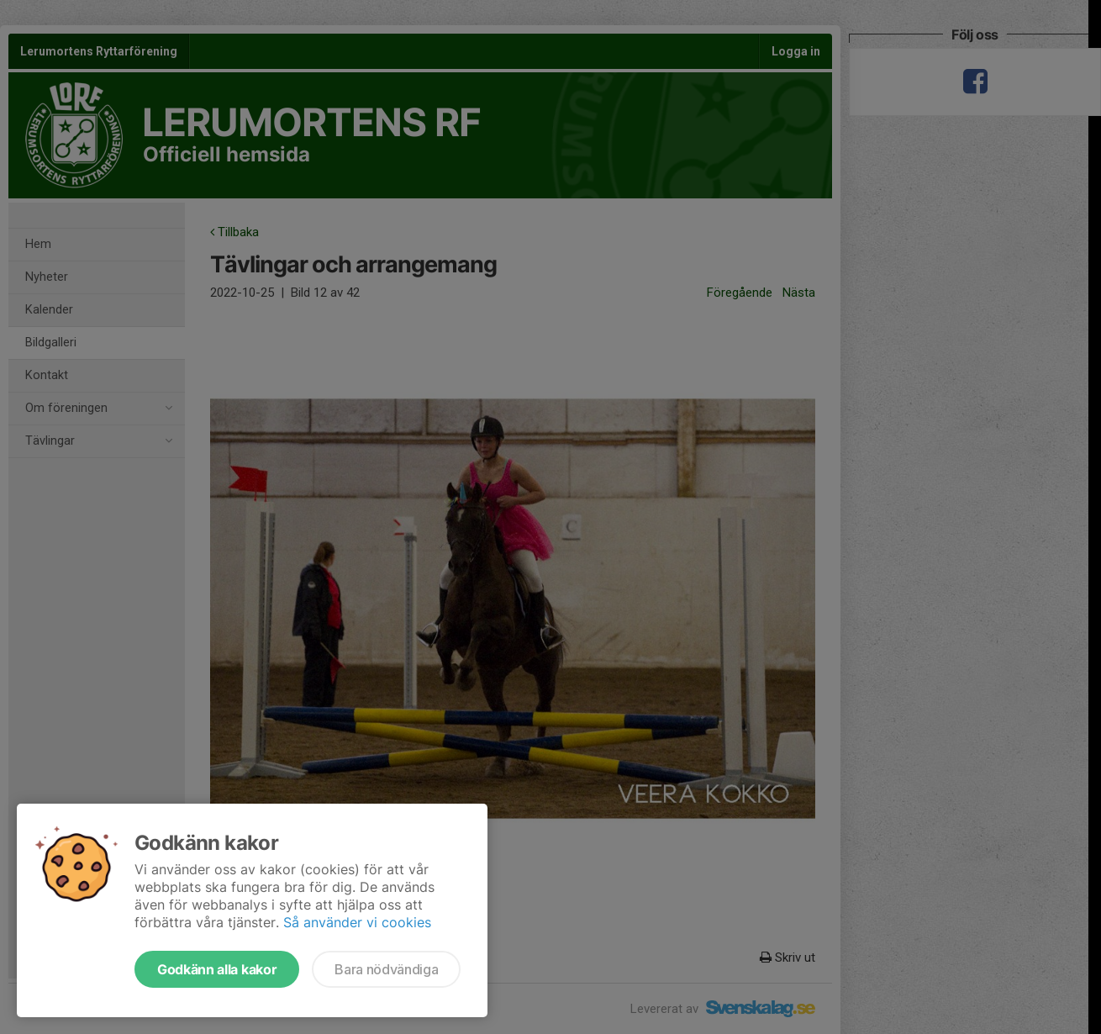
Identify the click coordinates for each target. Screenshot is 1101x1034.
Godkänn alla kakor (217, 969)
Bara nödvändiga (386, 969)
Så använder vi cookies (357, 922)
